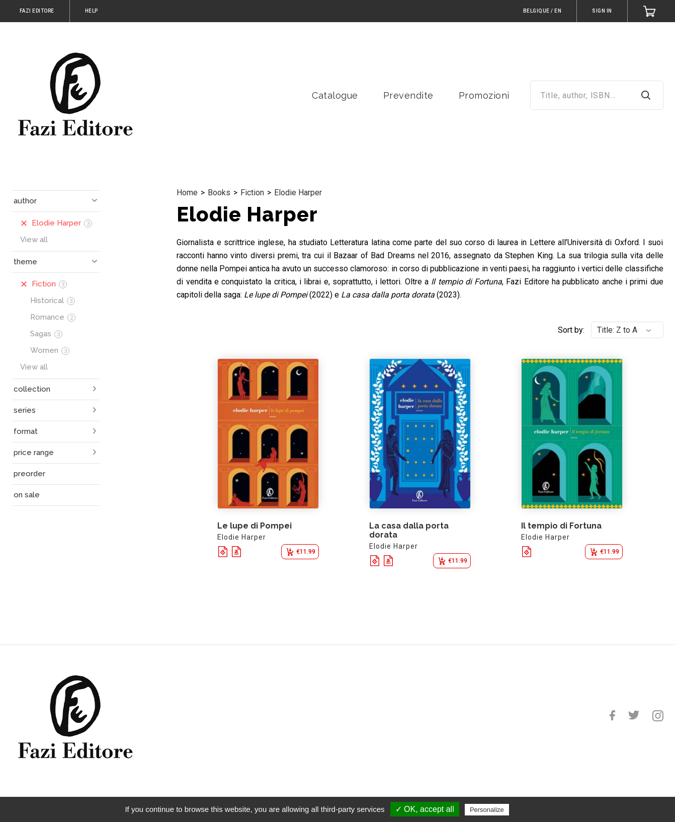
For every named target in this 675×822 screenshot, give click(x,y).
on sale (27, 494)
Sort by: (571, 330)
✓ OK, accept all (424, 809)
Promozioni (484, 95)
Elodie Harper (298, 192)
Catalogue (335, 95)
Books (219, 192)
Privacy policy (535, 809)
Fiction (252, 192)
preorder (29, 473)
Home (187, 192)
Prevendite (408, 95)
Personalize (487, 809)
